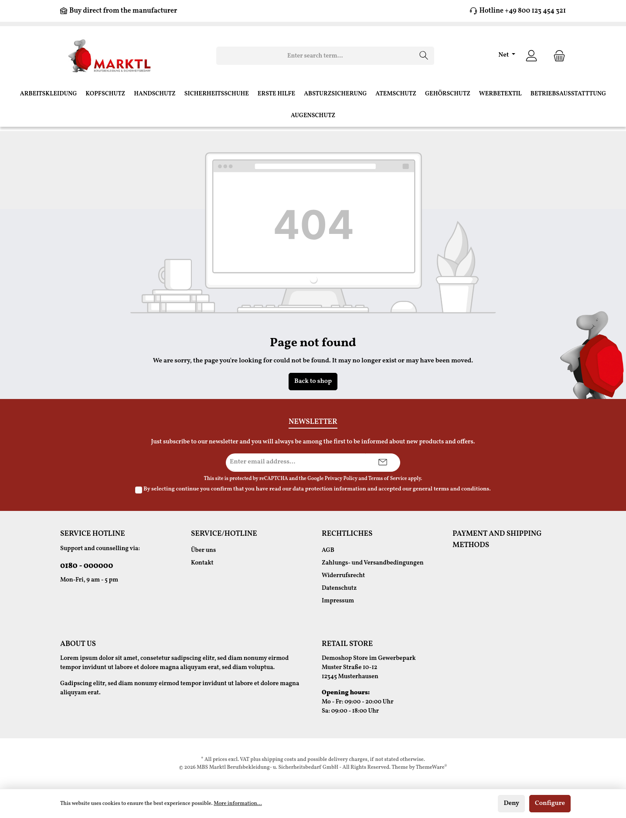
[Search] (424, 56)
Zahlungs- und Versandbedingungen (373, 563)
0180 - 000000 (86, 566)
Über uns (203, 550)
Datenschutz (339, 588)
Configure (550, 803)
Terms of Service (387, 478)
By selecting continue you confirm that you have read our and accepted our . (317, 489)
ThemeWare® (431, 767)
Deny (511, 803)
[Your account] (531, 56)
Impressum (338, 601)
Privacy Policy (341, 478)
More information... (238, 803)
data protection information (329, 489)
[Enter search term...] (315, 56)
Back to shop (313, 381)
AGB (328, 550)
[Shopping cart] (557, 56)
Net (504, 55)
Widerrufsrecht (343, 575)
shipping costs (279, 759)
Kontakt (202, 563)
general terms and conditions (451, 489)
